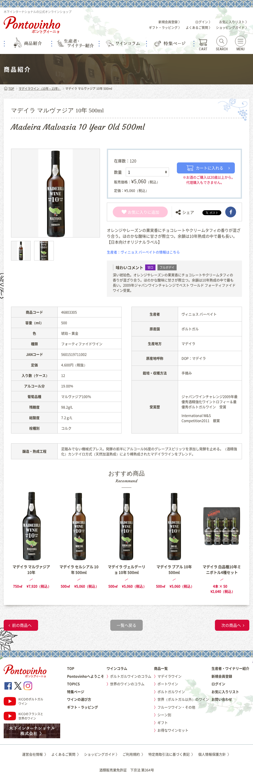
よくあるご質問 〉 (199, 27)
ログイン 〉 (203, 21)
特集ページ (75, 691)
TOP (9, 88)
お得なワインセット (172, 730)
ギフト (162, 722)
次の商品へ (231, 625)
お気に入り (134, 212)
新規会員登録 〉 (170, 21)
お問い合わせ (221, 699)
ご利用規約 (134, 754)
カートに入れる (204, 168)
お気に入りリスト (225, 691)
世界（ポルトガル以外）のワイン (183, 699)
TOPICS (73, 683)
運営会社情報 (35, 754)
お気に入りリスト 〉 (234, 21)
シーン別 (164, 714)
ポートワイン (167, 683)
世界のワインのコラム (127, 683)
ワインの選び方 (79, 699)
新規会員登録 (221, 676)
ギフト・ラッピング (82, 707)
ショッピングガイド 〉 (232, 27)
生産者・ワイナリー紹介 (230, 668)
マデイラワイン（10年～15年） (40, 88)
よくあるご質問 (66, 754)
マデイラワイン (169, 676)
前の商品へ (22, 625)
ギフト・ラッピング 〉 (165, 27)
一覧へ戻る (126, 625)
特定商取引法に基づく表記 (171, 754)
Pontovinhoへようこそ (85, 676)
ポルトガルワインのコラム (130, 676)
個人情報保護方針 (214, 754)
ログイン (218, 683)
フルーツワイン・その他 (176, 707)
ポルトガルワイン (171, 691)
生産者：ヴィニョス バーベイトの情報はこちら (143, 252)
